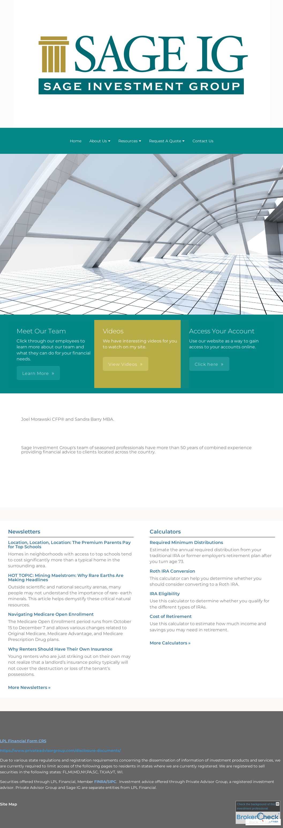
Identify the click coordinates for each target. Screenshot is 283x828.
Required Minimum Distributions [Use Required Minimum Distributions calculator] (186, 542)
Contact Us (203, 141)
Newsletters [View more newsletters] (24, 531)
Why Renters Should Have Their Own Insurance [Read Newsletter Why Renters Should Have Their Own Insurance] (60, 649)
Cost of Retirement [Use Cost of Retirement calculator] (171, 616)
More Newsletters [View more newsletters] (29, 687)
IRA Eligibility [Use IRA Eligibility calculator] (165, 593)
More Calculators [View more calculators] (170, 643)
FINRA (100, 781)
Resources (128, 141)
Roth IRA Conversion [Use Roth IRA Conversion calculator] (172, 571)
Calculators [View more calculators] (165, 531)
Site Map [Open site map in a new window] (8, 804)
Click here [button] (138, 364)
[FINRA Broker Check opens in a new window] (258, 812)
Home (75, 141)
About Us (98, 141)
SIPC (111, 781)
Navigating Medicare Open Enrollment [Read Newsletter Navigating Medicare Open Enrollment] (51, 614)
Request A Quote (165, 141)
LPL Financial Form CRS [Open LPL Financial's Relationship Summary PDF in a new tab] (23, 741)
